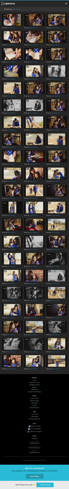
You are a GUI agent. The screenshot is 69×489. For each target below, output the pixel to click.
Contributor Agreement (34, 419)
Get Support (34, 438)
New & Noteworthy (34, 407)
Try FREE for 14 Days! (34, 385)
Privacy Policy (34, 416)
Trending (34, 405)
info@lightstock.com (34, 443)
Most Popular (34, 403)
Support (34, 387)
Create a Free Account (34, 382)
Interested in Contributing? (34, 391)
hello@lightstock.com (34, 452)
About (34, 380)
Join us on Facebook (36, 429)
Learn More (34, 476)
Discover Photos (35, 398)
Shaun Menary (16, 9)
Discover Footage (34, 400)
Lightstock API (34, 389)
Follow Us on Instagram (36, 431)
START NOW (45, 485)
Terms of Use (34, 414)
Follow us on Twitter (36, 426)
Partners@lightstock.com (35, 447)
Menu (66, 3)
